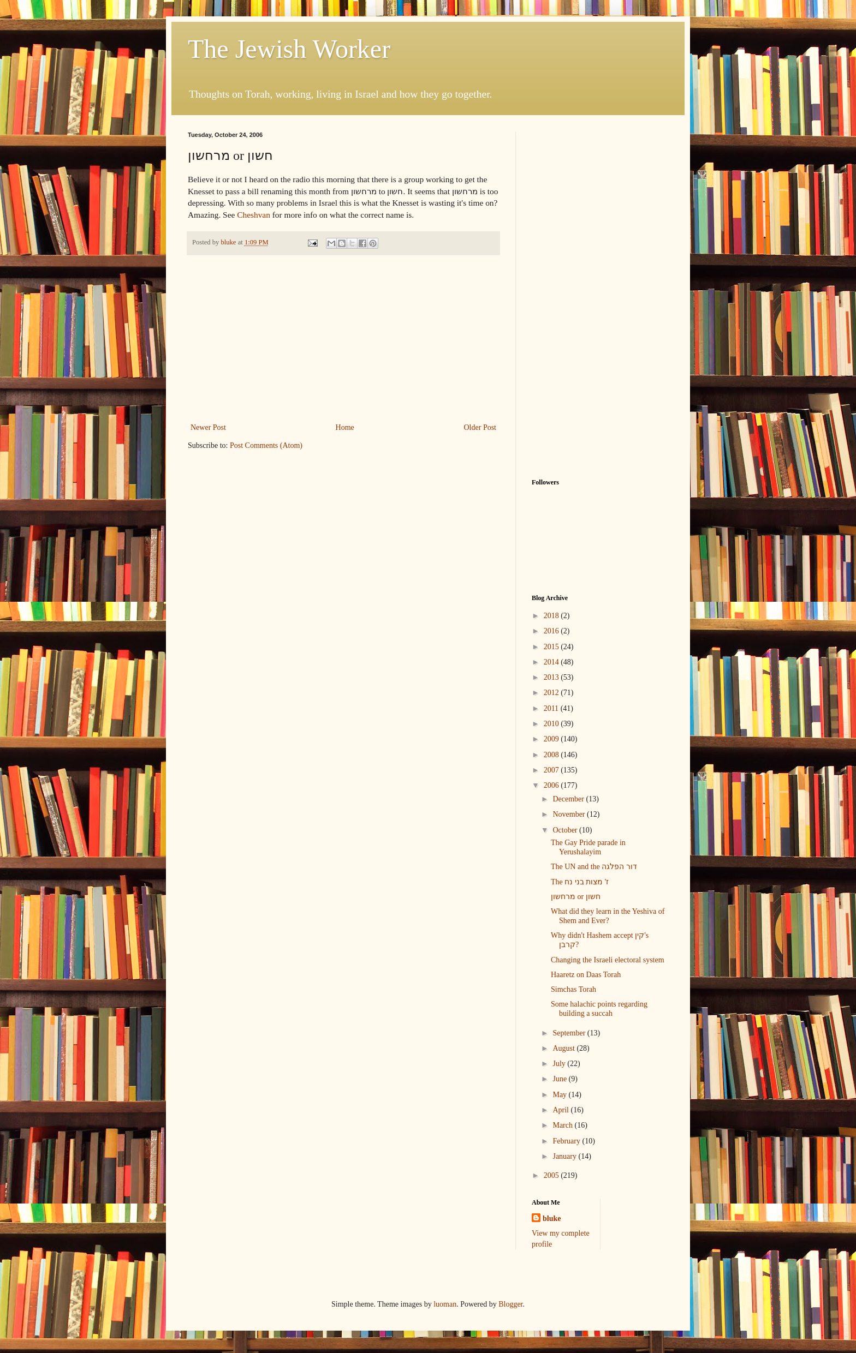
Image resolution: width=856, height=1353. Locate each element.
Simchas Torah (573, 989)
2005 (552, 1175)
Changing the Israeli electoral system (607, 960)
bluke (552, 1218)
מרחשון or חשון (576, 897)
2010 (552, 724)
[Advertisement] (343, 339)
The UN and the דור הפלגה (594, 867)
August (564, 1048)
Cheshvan (253, 214)
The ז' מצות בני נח (580, 882)
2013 (552, 677)
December (569, 799)
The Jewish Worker (289, 48)
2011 (552, 708)
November (569, 814)
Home (345, 427)
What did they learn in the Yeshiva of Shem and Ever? (607, 916)
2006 (552, 785)
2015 (552, 647)
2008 (552, 755)
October (565, 830)
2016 (552, 631)
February (567, 1141)
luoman (444, 1304)
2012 (552, 693)
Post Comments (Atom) (266, 445)
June (560, 1079)
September (569, 1033)
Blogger (510, 1304)
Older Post (480, 427)
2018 (552, 616)
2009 (552, 739)
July (559, 1063)
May (560, 1095)
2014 (552, 662)
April (561, 1110)
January (565, 1156)
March (563, 1125)
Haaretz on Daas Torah (586, 975)
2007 (552, 770)
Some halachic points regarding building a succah (599, 1008)
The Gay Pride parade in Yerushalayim (588, 847)
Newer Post (208, 427)
